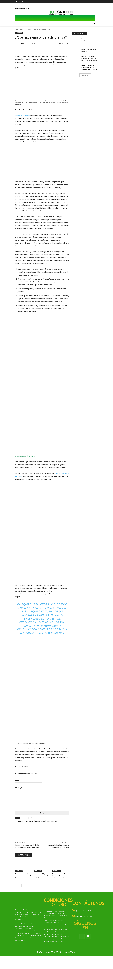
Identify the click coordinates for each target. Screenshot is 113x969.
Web (17, 781)
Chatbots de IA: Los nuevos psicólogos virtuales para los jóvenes (89, 66)
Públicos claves (40, 821)
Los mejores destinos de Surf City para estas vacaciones (89, 40)
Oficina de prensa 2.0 (36, 818)
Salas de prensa (52, 821)
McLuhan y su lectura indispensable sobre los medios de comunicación (89, 57)
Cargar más (85, 74)
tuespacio (23, 43)
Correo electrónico (27, 774)
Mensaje (18, 788)
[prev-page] (16, 884)
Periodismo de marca (51, 818)
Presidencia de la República (24, 821)
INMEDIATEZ (24, 29)
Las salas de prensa (22, 116)
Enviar (42, 813)
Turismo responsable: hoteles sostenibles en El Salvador (23, 875)
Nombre (22, 766)
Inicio (17, 29)
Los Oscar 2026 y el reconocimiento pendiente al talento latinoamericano (42, 875)
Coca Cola (25, 818)
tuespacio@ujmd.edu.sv (83, 916)
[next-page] (20, 884)
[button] (95, 23)
